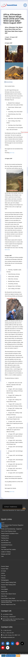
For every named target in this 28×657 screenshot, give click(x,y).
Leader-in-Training (5, 552)
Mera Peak (4, 596)
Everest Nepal (5, 566)
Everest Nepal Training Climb (8, 582)
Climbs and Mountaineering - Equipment (11, 529)
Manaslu (3, 578)
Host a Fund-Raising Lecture (8, 531)
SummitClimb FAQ (6, 542)
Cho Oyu (3, 575)
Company (3, 547)
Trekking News (5, 538)
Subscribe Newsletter (10, 655)
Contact (3, 655)
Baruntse (3, 587)
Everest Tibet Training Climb (8, 584)
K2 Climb (3, 571)
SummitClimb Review (6, 545)
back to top (11, 152)
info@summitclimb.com (9, 637)
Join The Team (4, 540)
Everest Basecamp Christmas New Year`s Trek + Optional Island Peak (13, 601)
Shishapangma (5, 580)
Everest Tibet (4, 568)
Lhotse (3, 573)
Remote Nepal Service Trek (8, 604)
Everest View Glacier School (8, 594)
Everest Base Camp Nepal (8, 598)
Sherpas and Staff (5, 554)
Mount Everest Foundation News (9, 533)
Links (2, 556)
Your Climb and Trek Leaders (8, 549)
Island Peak (4, 591)
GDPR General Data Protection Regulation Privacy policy (12, 525)
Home (2, 523)
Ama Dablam (4, 589)
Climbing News (5, 536)
